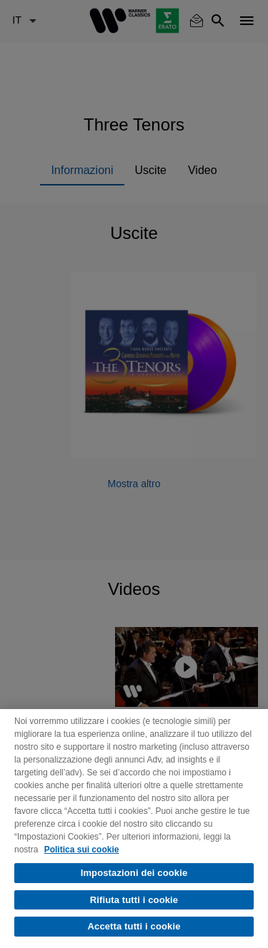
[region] (134, 828)
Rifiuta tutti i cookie (134, 900)
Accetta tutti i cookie (134, 926)
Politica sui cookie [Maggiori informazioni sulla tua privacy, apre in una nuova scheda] (81, 850)
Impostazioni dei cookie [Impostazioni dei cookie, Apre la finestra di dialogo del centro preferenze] (134, 872)
